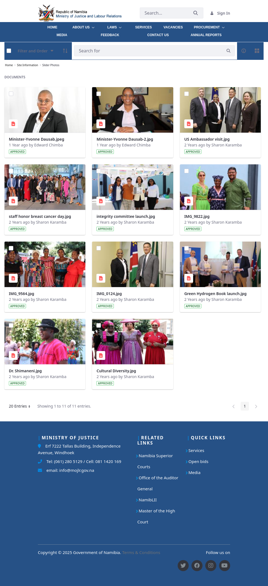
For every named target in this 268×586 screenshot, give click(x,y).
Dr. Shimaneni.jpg (25, 370)
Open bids (198, 461)
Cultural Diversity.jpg (116, 370)
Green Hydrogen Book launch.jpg (215, 293)
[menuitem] (52, 26)
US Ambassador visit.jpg (207, 139)
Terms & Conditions (141, 552)
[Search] (148, 50)
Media (194, 472)
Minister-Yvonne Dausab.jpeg (36, 139)
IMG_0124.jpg (109, 293)
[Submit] (195, 13)
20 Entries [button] (21, 407)
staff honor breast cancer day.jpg (40, 216)
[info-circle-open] (243, 50)
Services (196, 450)
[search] (228, 51)
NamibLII (148, 499)
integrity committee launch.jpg (125, 216)
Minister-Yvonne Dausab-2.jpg (124, 139)
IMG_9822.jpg (197, 216)
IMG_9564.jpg (21, 293)
